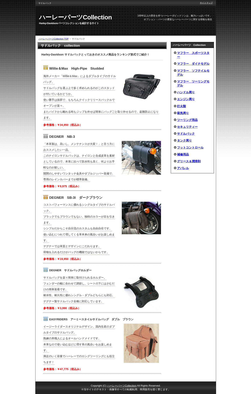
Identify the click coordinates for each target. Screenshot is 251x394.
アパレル (183, 168)
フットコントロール (190, 147)
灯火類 (181, 106)
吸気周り (183, 113)
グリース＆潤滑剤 (189, 161)
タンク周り (184, 140)
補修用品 (183, 154)
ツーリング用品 (187, 120)
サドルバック (186, 133)
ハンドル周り (186, 92)
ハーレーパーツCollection (121, 385)
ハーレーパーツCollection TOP (54, 39)
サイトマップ (206, 3)
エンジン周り (186, 99)
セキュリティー (187, 126)
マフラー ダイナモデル (193, 63)
